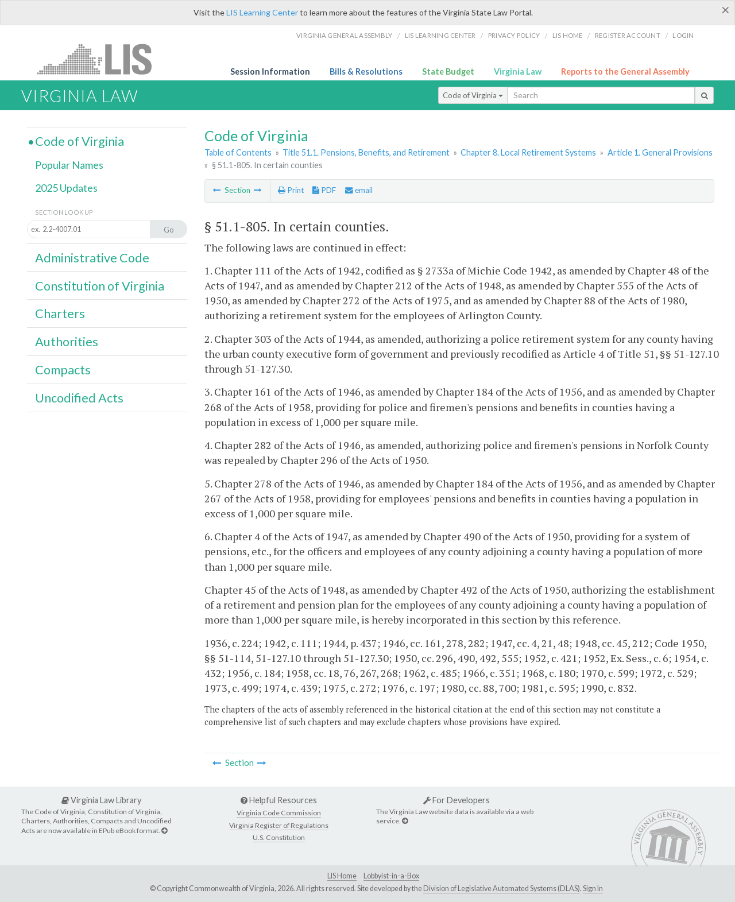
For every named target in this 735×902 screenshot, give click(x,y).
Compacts (63, 369)
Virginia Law (517, 71)
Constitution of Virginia (99, 285)
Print (291, 190)
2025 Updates (66, 187)
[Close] (725, 9)
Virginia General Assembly (344, 35)
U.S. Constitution (279, 837)
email (359, 190)
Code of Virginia (473, 95)
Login (683, 35)
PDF (324, 190)
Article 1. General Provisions (660, 152)
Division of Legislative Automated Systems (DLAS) (501, 888)
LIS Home (342, 876)
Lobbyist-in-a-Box (391, 876)
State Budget (448, 71)
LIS (101, 59)
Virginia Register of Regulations (278, 825)
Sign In (593, 888)
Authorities (66, 341)
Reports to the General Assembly (625, 71)
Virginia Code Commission (279, 812)
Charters (60, 313)
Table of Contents (238, 152)
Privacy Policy (514, 35)
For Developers (456, 800)
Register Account (627, 35)
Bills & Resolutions (366, 71)
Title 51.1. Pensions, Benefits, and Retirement (366, 152)
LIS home (567, 35)
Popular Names (69, 164)
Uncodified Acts (79, 397)
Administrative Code (92, 257)
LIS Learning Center (262, 12)
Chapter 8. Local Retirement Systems (528, 152)
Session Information (270, 71)
